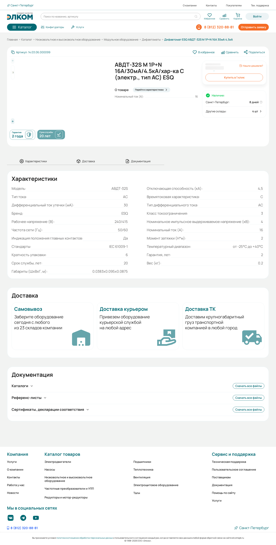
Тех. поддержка (260, 5)
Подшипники (142, 462)
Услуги (12, 462)
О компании (190, 5)
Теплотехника (143, 469)
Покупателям (234, 5)
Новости (13, 493)
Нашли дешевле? (251, 65)
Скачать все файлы (248, 386)
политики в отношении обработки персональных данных (85, 537)
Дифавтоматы (151, 39)
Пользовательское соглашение (234, 469)
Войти (257, 16)
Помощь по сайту (224, 493)
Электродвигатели (58, 462)
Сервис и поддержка (234, 454)
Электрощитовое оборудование (155, 485)
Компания (17, 454)
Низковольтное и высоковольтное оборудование (68, 39)
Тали (136, 493)
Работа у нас (15, 485)
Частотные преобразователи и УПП (69, 488)
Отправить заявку (253, 27)
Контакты (211, 5)
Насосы (50, 469)
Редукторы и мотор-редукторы (66, 497)
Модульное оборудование (121, 39)
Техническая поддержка (229, 462)
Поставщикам (221, 477)
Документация (222, 485)
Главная (12, 39)
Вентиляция (141, 477)
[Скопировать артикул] (30, 52)
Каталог (26, 39)
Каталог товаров (62, 454)
